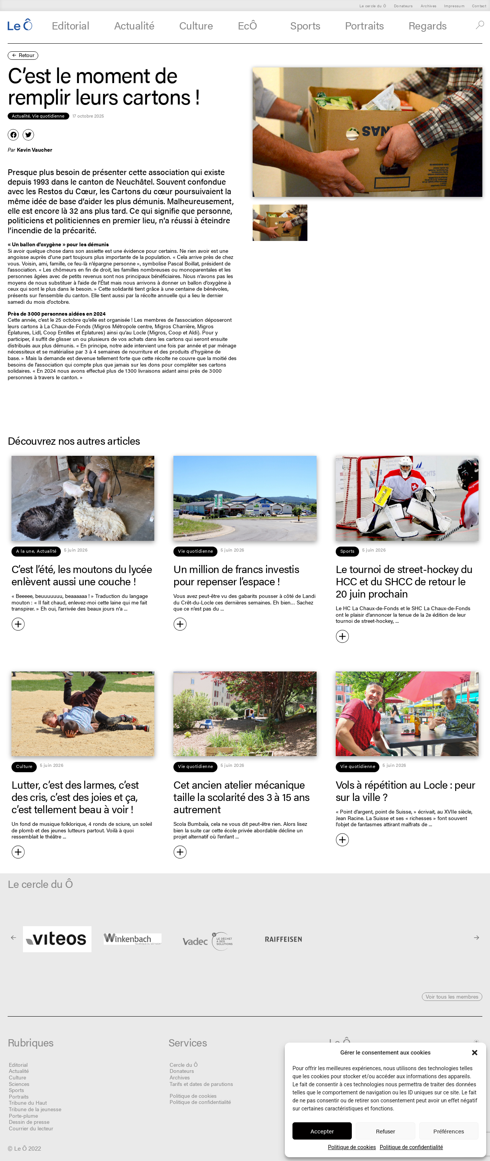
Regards (432, 25)
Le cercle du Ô (372, 5)
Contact (479, 5)
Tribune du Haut (28, 1102)
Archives (428, 5)
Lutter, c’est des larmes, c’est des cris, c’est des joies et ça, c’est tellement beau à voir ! (75, 796)
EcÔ (252, 25)
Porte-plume (23, 1115)
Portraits (364, 25)
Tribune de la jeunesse (35, 1109)
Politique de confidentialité (411, 1147)
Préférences (448, 1131)
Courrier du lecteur (31, 1128)
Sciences (19, 1083)
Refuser (385, 1131)
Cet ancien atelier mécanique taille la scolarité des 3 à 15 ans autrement (241, 796)
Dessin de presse (29, 1121)
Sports (305, 25)
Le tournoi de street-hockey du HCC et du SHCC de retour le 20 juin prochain (404, 581)
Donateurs (403, 5)
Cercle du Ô (184, 1064)
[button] (475, 1052)
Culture (196, 25)
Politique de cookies (352, 1147)
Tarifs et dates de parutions (201, 1083)
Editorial (71, 25)
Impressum (454, 5)
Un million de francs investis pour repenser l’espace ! (236, 574)
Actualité (134, 25)
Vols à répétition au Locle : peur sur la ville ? (405, 790)
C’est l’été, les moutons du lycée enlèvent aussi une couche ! (81, 574)
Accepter (322, 1131)
